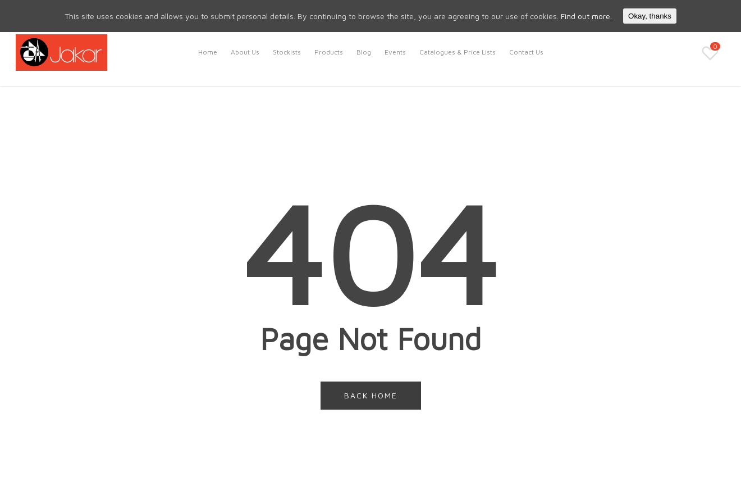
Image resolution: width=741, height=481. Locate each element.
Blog (363, 52)
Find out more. (586, 16)
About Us (245, 52)
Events (395, 52)
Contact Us (526, 52)
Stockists (287, 52)
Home (207, 52)
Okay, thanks (649, 16)
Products (328, 52)
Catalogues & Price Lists (457, 52)
